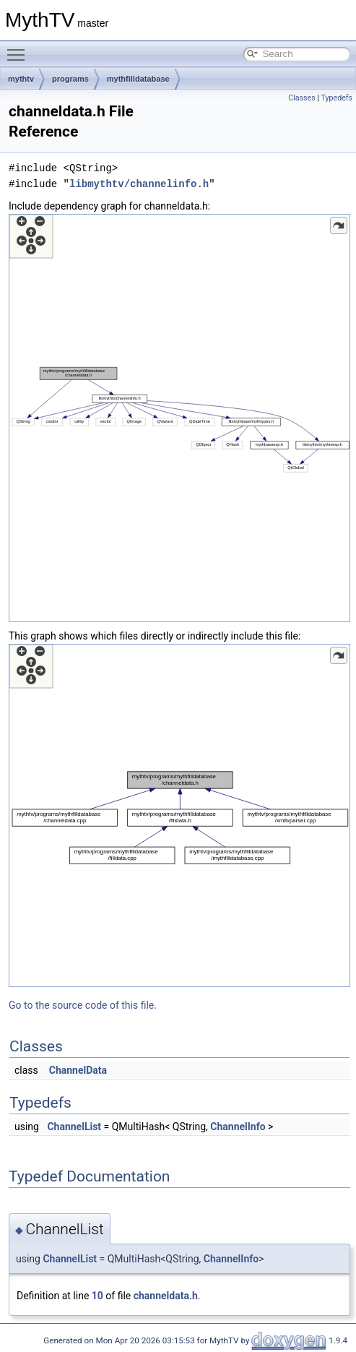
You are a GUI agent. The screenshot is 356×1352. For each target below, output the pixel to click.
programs (70, 78)
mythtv (21, 78)
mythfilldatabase (138, 78)
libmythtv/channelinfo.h (139, 184)
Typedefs (336, 98)
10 (97, 1295)
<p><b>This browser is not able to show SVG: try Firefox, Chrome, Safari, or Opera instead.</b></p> (179, 418)
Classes (301, 98)
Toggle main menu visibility (19, 48)
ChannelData (78, 1070)
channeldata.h (166, 1295)
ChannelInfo (237, 1126)
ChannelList (74, 1126)
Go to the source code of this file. (83, 1005)
